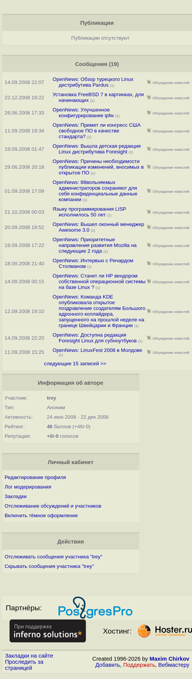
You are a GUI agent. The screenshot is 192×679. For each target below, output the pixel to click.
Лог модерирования (28, 487)
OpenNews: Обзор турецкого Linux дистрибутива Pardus (93, 82)
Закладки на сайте (29, 656)
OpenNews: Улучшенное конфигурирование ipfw (83, 112)
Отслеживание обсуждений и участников (53, 506)
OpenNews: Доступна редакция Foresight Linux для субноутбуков (95, 338)
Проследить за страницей (24, 665)
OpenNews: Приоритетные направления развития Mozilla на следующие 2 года (95, 245)
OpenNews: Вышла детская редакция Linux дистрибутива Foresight (97, 149)
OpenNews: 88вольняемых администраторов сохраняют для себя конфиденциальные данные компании (95, 190)
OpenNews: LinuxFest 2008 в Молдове (97, 350)
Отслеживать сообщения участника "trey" (53, 557)
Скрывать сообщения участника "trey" (49, 566)
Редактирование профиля (35, 477)
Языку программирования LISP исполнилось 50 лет (89, 212)
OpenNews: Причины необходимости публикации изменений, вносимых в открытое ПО (98, 167)
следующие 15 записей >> (75, 363)
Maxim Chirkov (169, 659)
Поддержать (139, 665)
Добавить (107, 665)
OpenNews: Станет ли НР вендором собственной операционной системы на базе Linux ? (99, 281)
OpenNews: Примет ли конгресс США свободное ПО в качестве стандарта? (97, 130)
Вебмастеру (173, 665)
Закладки (16, 496)
